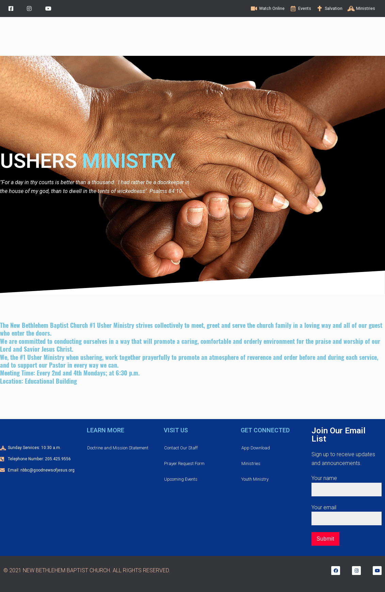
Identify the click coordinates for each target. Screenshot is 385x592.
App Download (255, 447)
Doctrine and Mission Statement (117, 447)
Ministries (250, 463)
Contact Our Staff (181, 447)
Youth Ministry (255, 479)
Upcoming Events (180, 479)
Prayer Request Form (184, 463)
